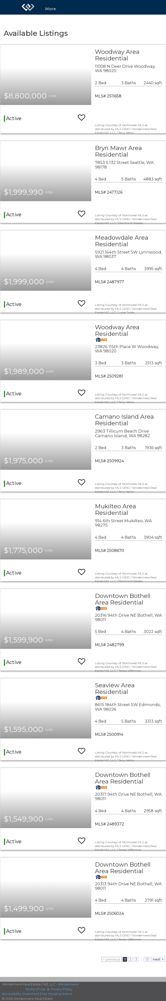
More (50, 9)
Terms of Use (35, 989)
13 (147, 959)
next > (158, 959)
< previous (111, 959)
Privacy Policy (61, 989)
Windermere (68, 984)
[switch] (81, 115)
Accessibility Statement (20, 994)
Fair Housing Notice (56, 994)
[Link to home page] (28, 7)
